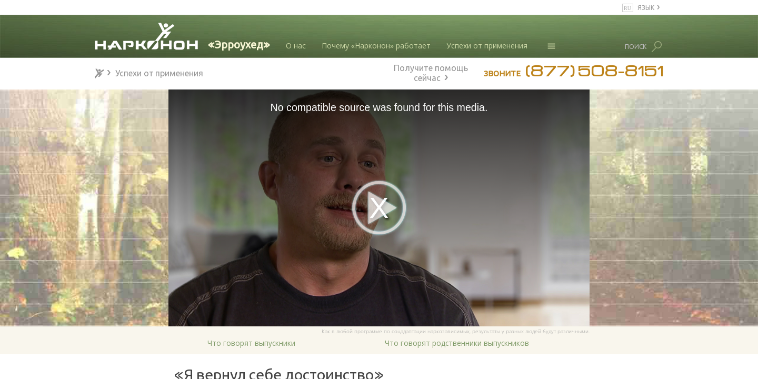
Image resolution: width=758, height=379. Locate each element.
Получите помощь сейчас (431, 71)
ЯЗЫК (645, 7)
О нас (296, 46)
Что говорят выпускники (251, 343)
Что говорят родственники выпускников (457, 343)
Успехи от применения (486, 46)
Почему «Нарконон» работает (376, 46)
